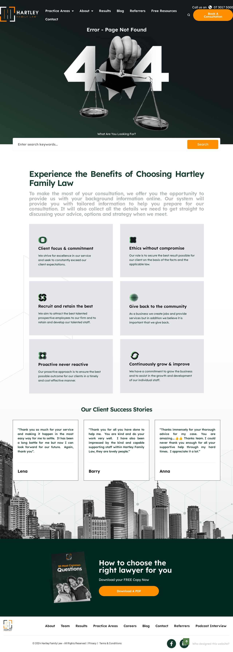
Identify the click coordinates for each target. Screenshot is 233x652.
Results (105, 11)
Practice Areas (59, 10)
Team (65, 626)
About (86, 10)
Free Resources (164, 11)
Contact (51, 19)
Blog (120, 11)
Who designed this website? (210, 643)
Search (202, 144)
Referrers (137, 11)
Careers (130, 626)
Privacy (92, 643)
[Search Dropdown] (188, 15)
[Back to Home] (19, 14)
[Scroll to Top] (186, 641)
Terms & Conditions (110, 643)
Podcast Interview (211, 626)
